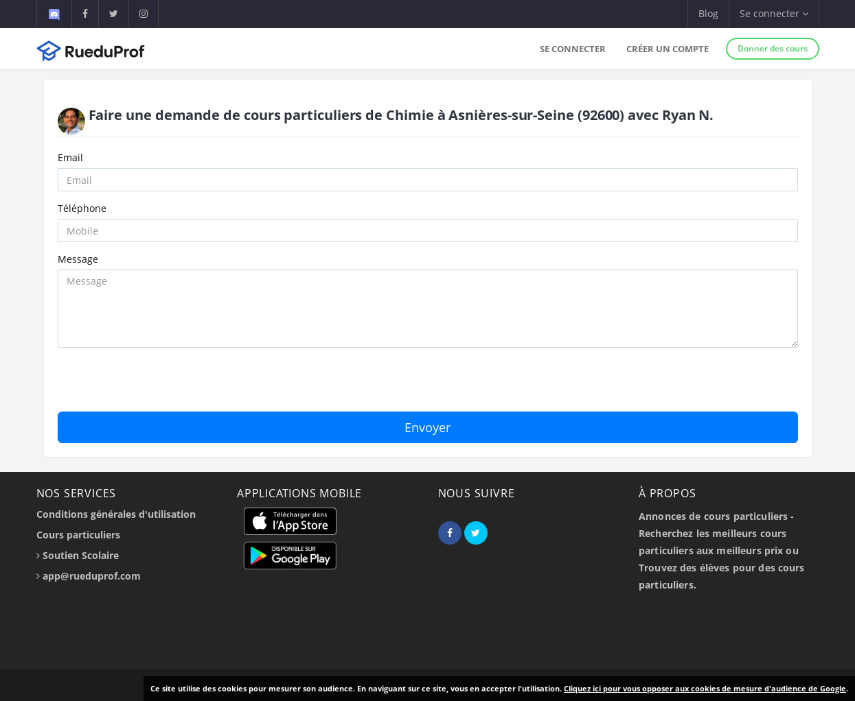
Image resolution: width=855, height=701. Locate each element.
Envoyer (427, 427)
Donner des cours (773, 48)
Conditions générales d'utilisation (116, 514)
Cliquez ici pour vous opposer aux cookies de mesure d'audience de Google (705, 688)
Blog (708, 13)
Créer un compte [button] (667, 49)
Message (78, 258)
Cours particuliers (78, 534)
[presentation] (162, 385)
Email (70, 157)
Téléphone (82, 208)
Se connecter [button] (774, 13)
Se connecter (573, 49)
